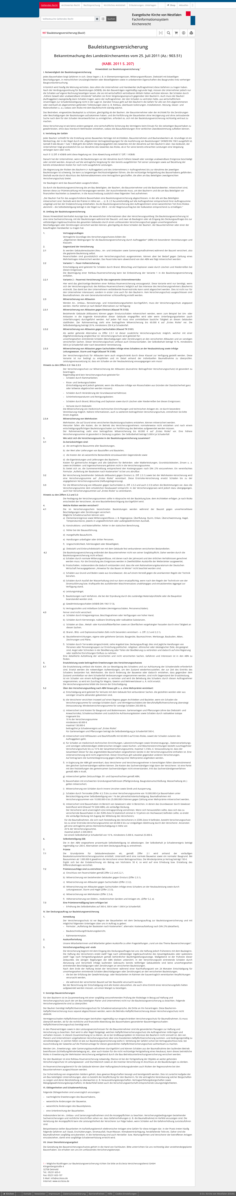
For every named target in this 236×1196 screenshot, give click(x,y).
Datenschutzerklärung (74, 1193)
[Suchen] (111, 18)
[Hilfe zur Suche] (97, 18)
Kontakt (27, 1193)
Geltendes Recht (49, 5)
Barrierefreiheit (96, 1193)
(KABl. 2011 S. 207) (118, 63)
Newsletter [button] (39, 1193)
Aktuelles (183, 5)
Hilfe (110, 1193)
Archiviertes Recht (70, 5)
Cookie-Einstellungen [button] (126, 1193)
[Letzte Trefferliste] (103, 18)
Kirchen (8, 1193)
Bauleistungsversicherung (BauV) (63, 33)
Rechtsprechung (92, 5)
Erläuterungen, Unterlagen (142, 5)
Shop (171, 5)
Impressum (54, 1193)
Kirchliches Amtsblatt (114, 5)
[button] (192, 5)
